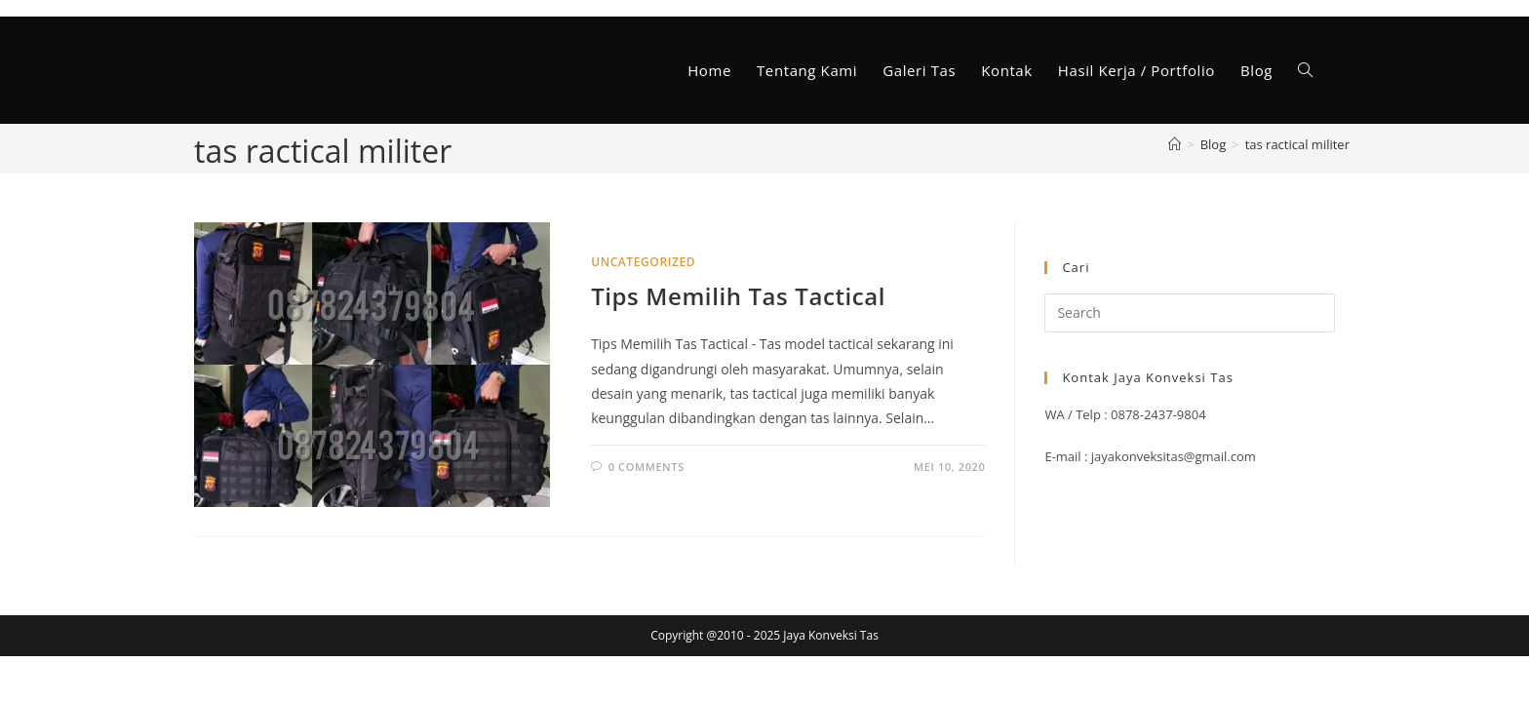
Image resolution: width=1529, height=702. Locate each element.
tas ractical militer (1297, 144)
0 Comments (646, 466)
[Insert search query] (1189, 312)
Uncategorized (643, 262)
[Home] (1174, 144)
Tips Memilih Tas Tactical (738, 296)
